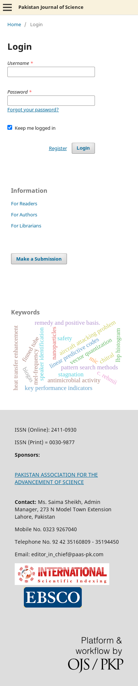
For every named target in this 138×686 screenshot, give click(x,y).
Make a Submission (39, 258)
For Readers (24, 203)
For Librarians (26, 225)
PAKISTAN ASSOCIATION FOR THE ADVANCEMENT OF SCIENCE (56, 478)
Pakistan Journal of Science (51, 7)
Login (83, 148)
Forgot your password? (33, 109)
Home (14, 24)
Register (58, 148)
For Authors (24, 214)
